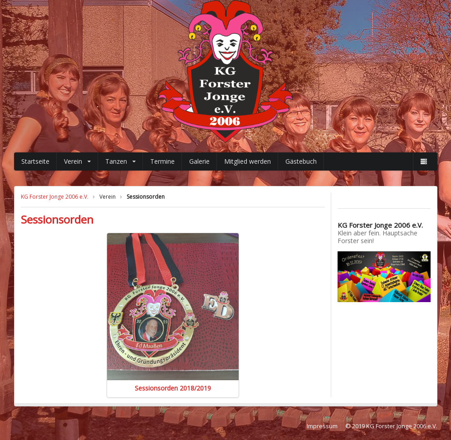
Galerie (199, 161)
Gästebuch (301, 161)
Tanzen (120, 161)
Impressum (322, 427)
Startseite (35, 161)
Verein (77, 161)
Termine (162, 161)
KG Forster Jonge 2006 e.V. (54, 196)
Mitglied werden (247, 161)
